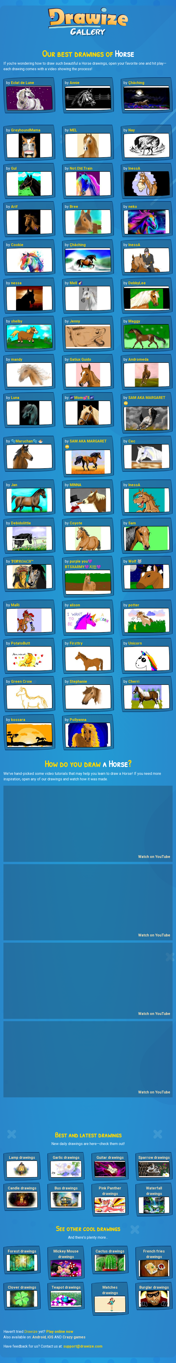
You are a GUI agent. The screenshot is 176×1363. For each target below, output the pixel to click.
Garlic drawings (66, 1157)
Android (39, 1337)
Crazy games (74, 1337)
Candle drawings (22, 1188)
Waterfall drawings (154, 1191)
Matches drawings (110, 1290)
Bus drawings (66, 1188)
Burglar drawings (154, 1287)
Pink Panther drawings (110, 1191)
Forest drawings (22, 1251)
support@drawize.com (82, 1346)
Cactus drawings (110, 1251)
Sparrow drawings (154, 1157)
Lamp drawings (22, 1157)
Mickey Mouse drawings (66, 1254)
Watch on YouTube (154, 856)
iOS (50, 1337)
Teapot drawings (66, 1287)
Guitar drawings (110, 1157)
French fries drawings (154, 1254)
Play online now (59, 1331)
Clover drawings (22, 1287)
